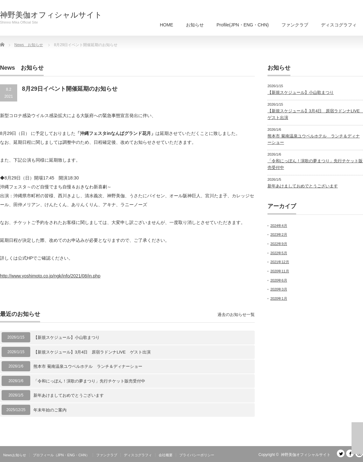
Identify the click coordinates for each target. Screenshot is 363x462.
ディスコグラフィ (339, 24)
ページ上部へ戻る (357, 438)
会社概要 (166, 455)
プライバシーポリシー (196, 455)
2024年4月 (278, 226)
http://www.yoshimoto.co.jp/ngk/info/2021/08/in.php (50, 275)
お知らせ (195, 24)
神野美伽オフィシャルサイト (51, 15)
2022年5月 (278, 253)
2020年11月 (279, 271)
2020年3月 (278, 289)
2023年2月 (278, 234)
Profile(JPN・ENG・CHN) (243, 24)
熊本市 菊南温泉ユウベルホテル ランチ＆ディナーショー (87, 366)
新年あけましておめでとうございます (68, 395)
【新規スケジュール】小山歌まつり (66, 337)
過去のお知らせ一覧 (236, 314)
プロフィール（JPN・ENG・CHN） (61, 455)
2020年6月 (278, 280)
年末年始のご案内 (50, 410)
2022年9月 (278, 244)
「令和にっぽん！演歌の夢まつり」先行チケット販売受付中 (89, 381)
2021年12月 (279, 262)
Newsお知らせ (14, 455)
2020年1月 (278, 298)
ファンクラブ (294, 24)
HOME (166, 24)
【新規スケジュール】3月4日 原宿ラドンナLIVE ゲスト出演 (92, 352)
